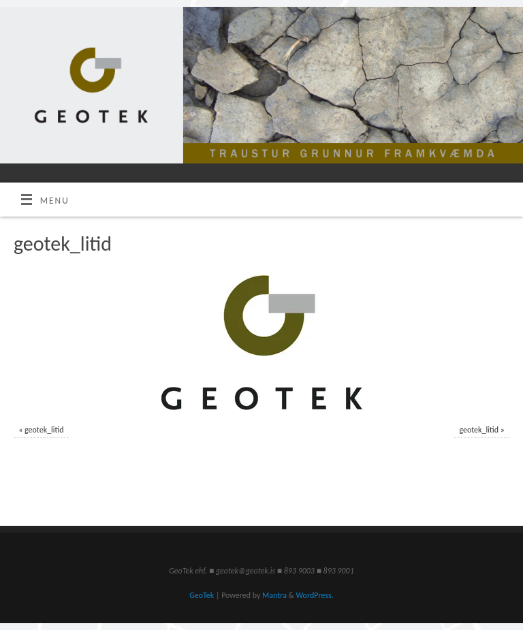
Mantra (274, 595)
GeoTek (201, 595)
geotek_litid (44, 430)
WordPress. (314, 595)
